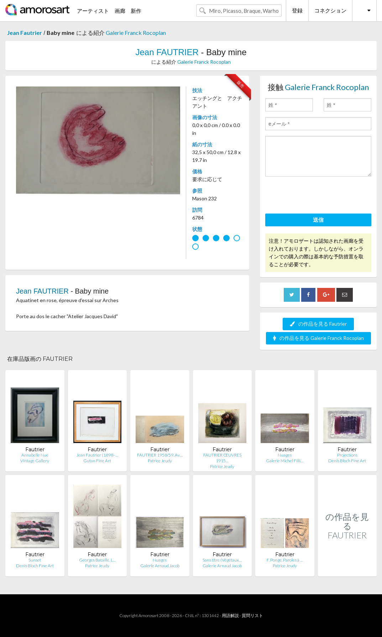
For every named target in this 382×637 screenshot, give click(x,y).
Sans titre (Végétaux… (222, 560)
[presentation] (319, 196)
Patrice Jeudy (160, 460)
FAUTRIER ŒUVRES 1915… (222, 457)
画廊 (120, 10)
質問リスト (252, 615)
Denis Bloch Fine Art (347, 460)
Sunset (34, 560)
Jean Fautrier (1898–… (97, 455)
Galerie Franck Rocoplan (136, 32)
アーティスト (93, 10)
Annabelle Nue (34, 455)
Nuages (285, 455)
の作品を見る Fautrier (318, 324)
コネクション (330, 10)
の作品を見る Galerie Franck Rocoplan (318, 338)
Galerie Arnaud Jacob (159, 565)
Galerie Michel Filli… (284, 460)
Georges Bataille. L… (97, 560)
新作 (136, 10)
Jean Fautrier (24, 32)
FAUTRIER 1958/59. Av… (160, 455)
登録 (297, 10)
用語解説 (230, 615)
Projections (347, 455)
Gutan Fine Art (97, 460)
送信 (318, 219)
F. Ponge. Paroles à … (285, 560)
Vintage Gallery (34, 460)
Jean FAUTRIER (166, 52)
